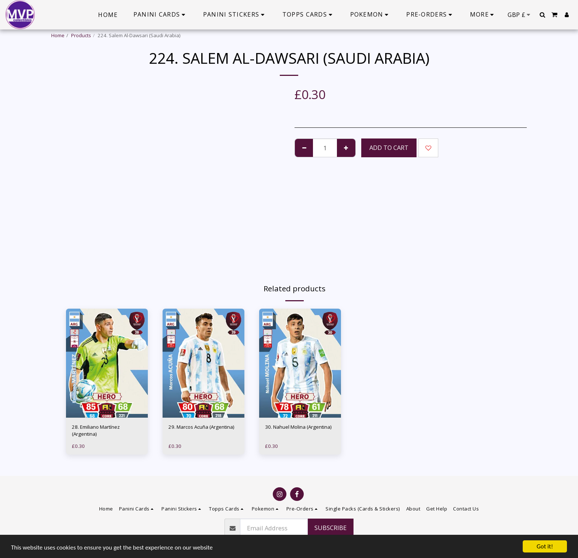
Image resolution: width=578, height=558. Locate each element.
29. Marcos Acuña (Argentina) (201, 427)
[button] (542, 15)
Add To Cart (388, 147)
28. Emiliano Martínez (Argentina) (96, 431)
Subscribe (330, 527)
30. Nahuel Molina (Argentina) (298, 427)
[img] (107, 363)
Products (81, 35)
